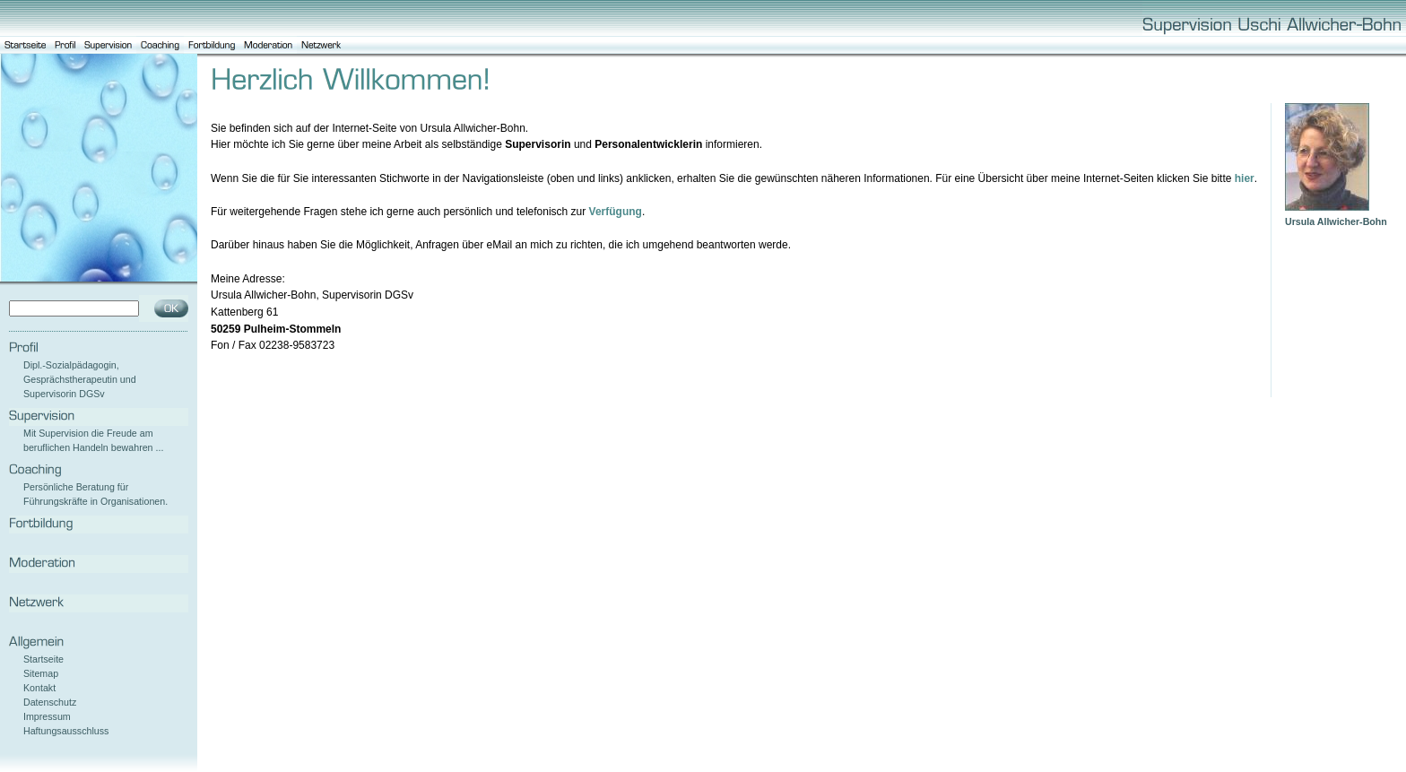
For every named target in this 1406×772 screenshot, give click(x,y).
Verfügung (615, 211)
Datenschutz (49, 702)
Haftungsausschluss (65, 730)
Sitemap (40, 673)
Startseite (43, 659)
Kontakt (39, 687)
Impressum (47, 716)
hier (1244, 178)
